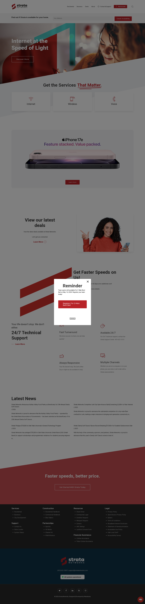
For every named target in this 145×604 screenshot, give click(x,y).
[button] (72, 304)
